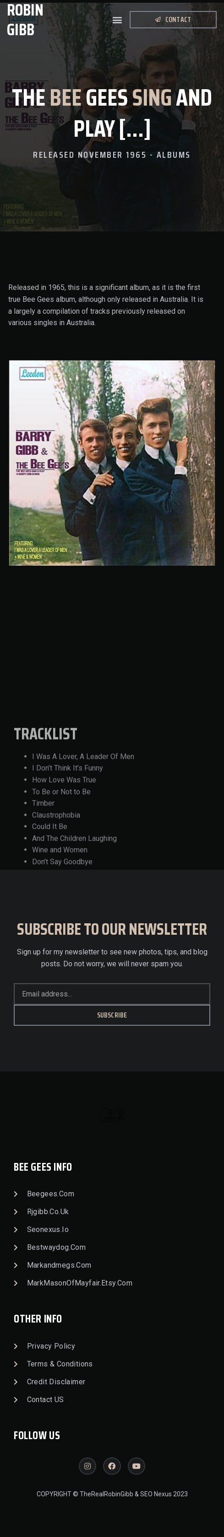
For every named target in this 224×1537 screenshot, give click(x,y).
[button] (117, 19)
